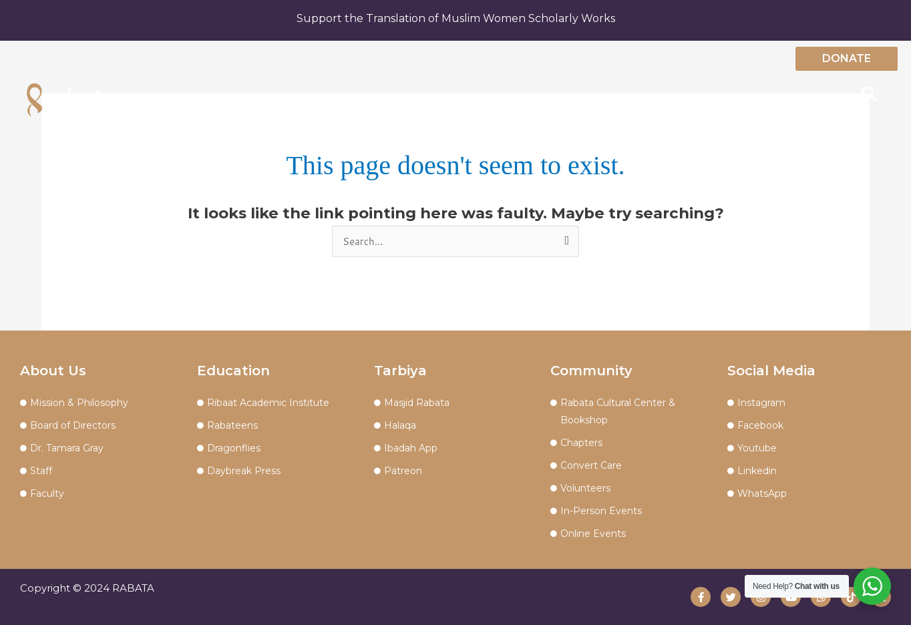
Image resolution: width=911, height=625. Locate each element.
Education (565, 95)
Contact (751, 95)
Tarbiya (624, 95)
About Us (501, 95)
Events (802, 95)
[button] (869, 94)
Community (687, 95)
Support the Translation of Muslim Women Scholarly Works (456, 18)
